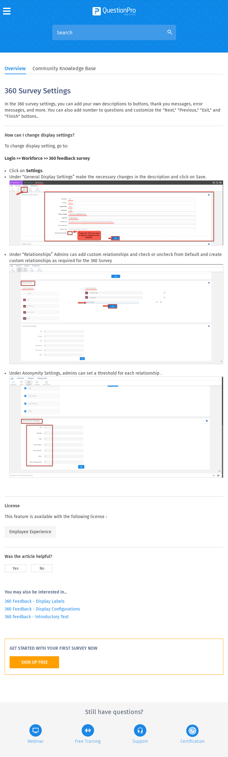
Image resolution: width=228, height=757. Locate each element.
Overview (15, 68)
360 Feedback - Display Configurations (42, 609)
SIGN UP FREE (34, 662)
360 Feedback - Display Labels (35, 601)
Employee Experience (30, 531)
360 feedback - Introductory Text (37, 616)
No (42, 568)
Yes (16, 568)
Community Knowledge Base (64, 68)
